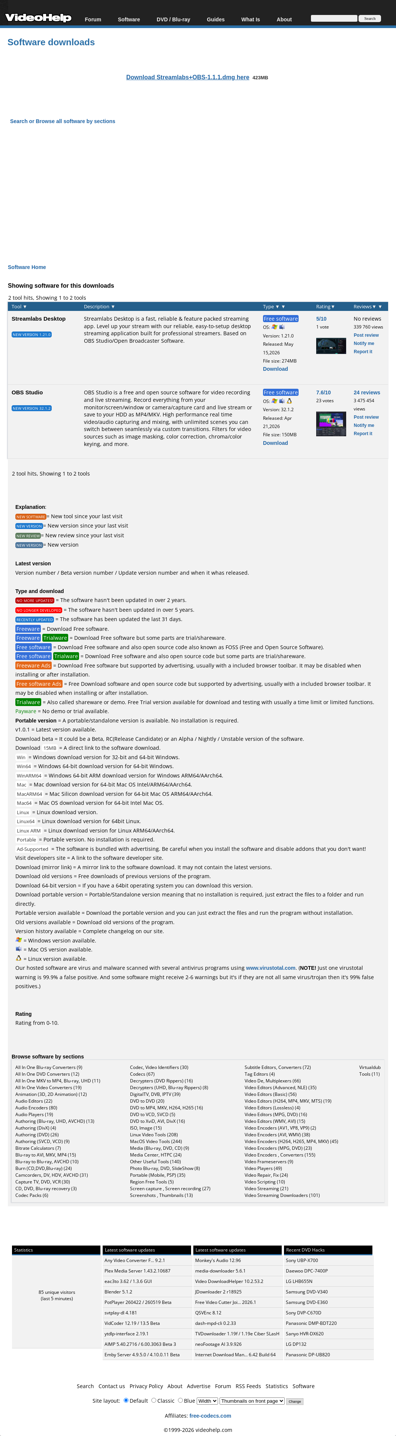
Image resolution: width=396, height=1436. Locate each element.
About (284, 19)
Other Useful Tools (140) (155, 1161)
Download (275, 368)
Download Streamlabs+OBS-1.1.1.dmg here (188, 77)
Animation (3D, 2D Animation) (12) (51, 1094)
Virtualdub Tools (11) (370, 1070)
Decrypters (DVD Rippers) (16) (161, 1081)
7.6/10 (323, 392)
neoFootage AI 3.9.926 (218, 1344)
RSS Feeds (248, 1386)
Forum (93, 19)
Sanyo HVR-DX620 (305, 1333)
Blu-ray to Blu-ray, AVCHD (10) (47, 1161)
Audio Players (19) (34, 1114)
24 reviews (367, 392)
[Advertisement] (202, 187)
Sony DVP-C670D (303, 1313)
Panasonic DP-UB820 (308, 1354)
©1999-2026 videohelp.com (198, 1429)
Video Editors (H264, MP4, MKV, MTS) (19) (288, 1101)
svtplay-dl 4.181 (121, 1313)
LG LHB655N (299, 1281)
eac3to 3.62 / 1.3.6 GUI (128, 1281)
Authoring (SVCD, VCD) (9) (42, 1141)
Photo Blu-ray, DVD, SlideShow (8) (165, 1168)
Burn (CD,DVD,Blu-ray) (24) (43, 1168)
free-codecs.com (210, 1415)
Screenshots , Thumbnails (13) (161, 1195)
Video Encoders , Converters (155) (280, 1155)
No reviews (367, 318)
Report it (363, 351)
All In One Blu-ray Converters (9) (48, 1067)
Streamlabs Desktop (39, 318)
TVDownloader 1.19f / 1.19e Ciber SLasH (237, 1333)
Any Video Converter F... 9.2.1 (135, 1260)
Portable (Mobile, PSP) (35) (157, 1175)
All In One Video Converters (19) (48, 1087)
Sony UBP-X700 (302, 1260)
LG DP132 (296, 1344)
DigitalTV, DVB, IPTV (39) (155, 1094)
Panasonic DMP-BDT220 (311, 1323)
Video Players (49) (263, 1168)
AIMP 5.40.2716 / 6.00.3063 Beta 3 (140, 1344)
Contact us (112, 1386)
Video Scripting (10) (265, 1182)
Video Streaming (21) (266, 1188)
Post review (366, 335)
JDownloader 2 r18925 (218, 1292)
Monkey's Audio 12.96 (218, 1260)
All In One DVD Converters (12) (47, 1074)
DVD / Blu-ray (173, 19)
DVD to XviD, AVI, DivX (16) (157, 1121)
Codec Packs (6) (31, 1195)
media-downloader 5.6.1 (220, 1271)
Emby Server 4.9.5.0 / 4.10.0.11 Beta (142, 1354)
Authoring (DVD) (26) (37, 1134)
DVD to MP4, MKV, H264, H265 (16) (166, 1108)
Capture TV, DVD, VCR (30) (42, 1182)
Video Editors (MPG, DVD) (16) (276, 1114)
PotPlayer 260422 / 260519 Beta (138, 1302)
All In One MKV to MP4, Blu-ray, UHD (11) (57, 1081)
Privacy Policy (146, 1386)
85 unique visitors (57, 1292)
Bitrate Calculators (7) (38, 1148)
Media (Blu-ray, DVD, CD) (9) (159, 1148)
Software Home (27, 267)
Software (129, 19)
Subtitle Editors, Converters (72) (278, 1067)
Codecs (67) (142, 1074)
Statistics (277, 1386)
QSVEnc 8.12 (208, 1313)
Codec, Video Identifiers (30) (159, 1067)
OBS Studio (27, 392)
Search (85, 1386)
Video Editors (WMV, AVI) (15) (275, 1121)
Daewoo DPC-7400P (307, 1271)
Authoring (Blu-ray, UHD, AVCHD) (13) (54, 1121)
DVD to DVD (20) (147, 1101)
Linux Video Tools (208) (154, 1134)
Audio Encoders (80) (36, 1108)
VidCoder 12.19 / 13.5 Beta (132, 1323)
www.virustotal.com (271, 967)
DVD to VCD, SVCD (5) (152, 1114)
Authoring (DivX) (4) (35, 1128)
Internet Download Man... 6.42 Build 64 (235, 1354)
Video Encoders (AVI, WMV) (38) (277, 1134)
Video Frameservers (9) (269, 1161)
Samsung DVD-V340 (307, 1292)
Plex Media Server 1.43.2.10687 (137, 1271)
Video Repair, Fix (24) (266, 1175)
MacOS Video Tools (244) (156, 1141)
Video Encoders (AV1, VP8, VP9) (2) (280, 1128)
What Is (250, 19)
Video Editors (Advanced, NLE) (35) (281, 1087)
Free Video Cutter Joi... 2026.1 (225, 1302)
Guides (215, 19)
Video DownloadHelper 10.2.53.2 (229, 1281)
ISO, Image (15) (146, 1128)
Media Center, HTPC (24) (156, 1155)
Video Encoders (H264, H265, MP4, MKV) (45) (291, 1141)
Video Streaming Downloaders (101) (282, 1195)
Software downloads (51, 42)
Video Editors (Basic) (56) (271, 1094)
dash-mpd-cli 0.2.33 (215, 1323)
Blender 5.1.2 (118, 1292)
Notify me (364, 343)
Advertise (199, 1386)
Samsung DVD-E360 (307, 1302)
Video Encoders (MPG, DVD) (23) (278, 1148)
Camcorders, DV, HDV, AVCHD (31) (51, 1175)
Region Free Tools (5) (152, 1182)
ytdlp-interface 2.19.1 (127, 1333)
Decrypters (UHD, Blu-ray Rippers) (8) (169, 1087)
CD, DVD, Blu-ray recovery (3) (46, 1188)
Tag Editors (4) (260, 1074)
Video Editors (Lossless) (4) (272, 1108)
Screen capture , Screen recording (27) (170, 1188)
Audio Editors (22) (33, 1101)
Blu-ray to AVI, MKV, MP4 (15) (45, 1155)
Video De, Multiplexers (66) (273, 1081)
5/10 (321, 318)
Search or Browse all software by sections (62, 121)
